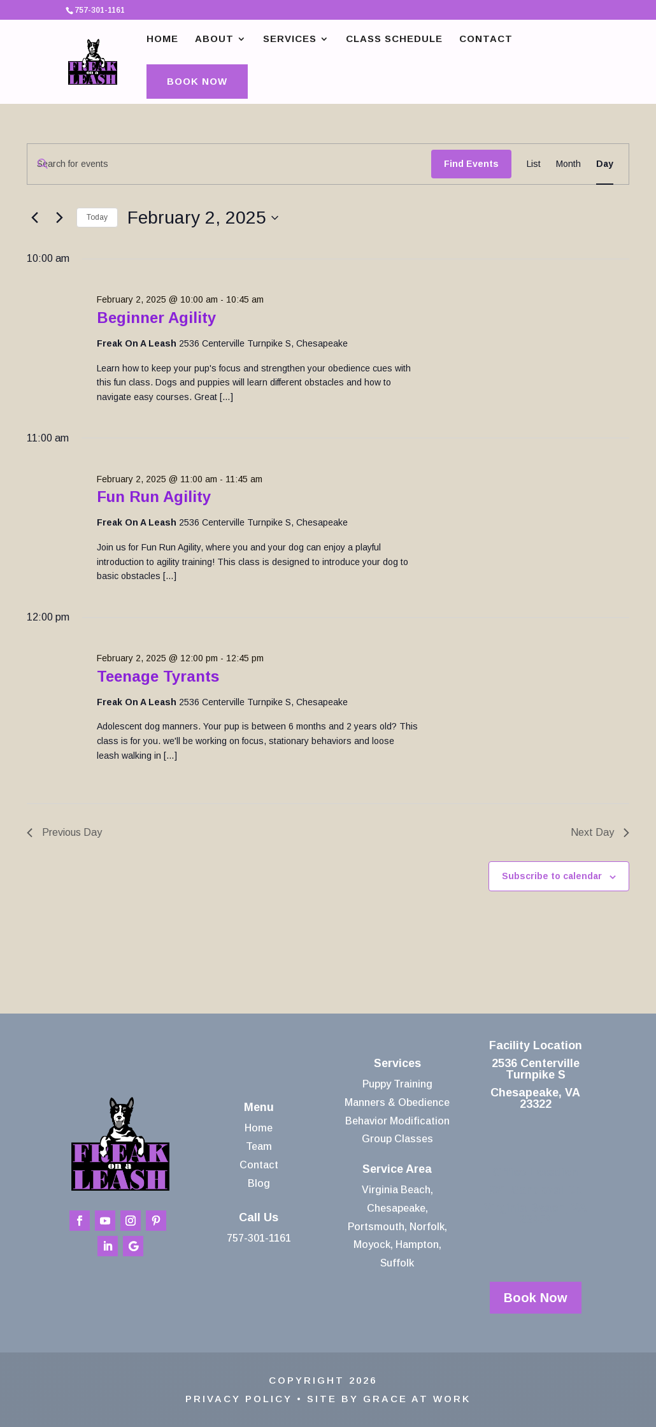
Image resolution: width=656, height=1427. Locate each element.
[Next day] (59, 218)
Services (290, 39)
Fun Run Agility (154, 496)
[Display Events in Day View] (604, 164)
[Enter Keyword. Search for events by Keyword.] (229, 164)
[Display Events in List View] (534, 164)
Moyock (371, 1244)
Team (259, 1146)
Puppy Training (397, 1084)
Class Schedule (394, 39)
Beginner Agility (156, 317)
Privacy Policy (238, 1398)
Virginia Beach (396, 1189)
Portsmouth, (377, 1226)
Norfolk (427, 1226)
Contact (486, 39)
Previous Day (64, 832)
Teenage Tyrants (158, 676)
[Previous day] (34, 218)
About (214, 39)
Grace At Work (417, 1398)
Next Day (600, 832)
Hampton (417, 1244)
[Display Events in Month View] (568, 164)
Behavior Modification (397, 1120)
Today (97, 217)
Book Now (197, 81)
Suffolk (397, 1263)
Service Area (397, 1169)
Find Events (471, 164)
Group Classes (397, 1138)
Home (162, 39)
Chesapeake (396, 1208)
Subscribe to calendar (552, 876)
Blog (259, 1183)
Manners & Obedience (397, 1102)
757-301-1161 (259, 1238)
